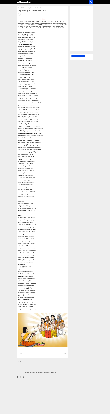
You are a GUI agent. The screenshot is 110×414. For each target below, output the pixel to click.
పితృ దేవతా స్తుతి (24, 7)
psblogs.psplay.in (24, 2)
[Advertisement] (42, 390)
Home (19, 7)
